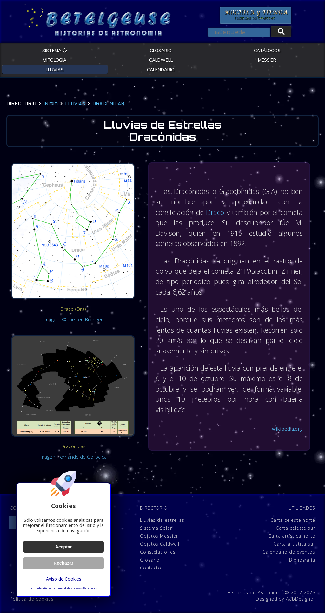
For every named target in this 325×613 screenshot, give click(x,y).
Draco (226, 213)
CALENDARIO (161, 69)
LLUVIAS (54, 69)
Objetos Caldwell (159, 544)
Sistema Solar (156, 528)
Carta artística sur (294, 544)
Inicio (50, 104)
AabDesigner (300, 599)
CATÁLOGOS (267, 50)
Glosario (150, 560)
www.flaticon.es (86, 588)
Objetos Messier (159, 536)
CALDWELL (161, 59)
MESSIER (267, 59)
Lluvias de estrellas (162, 520)
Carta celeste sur (295, 528)
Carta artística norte (291, 536)
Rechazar (63, 563)
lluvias (75, 104)
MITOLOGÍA (54, 59)
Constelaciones (158, 552)
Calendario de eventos (288, 552)
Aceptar (63, 546)
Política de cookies (32, 599)
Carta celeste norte (292, 520)
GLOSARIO (161, 50)
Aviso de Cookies (63, 579)
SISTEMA (54, 50)
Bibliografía (302, 560)
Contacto (150, 568)
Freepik (61, 588)
